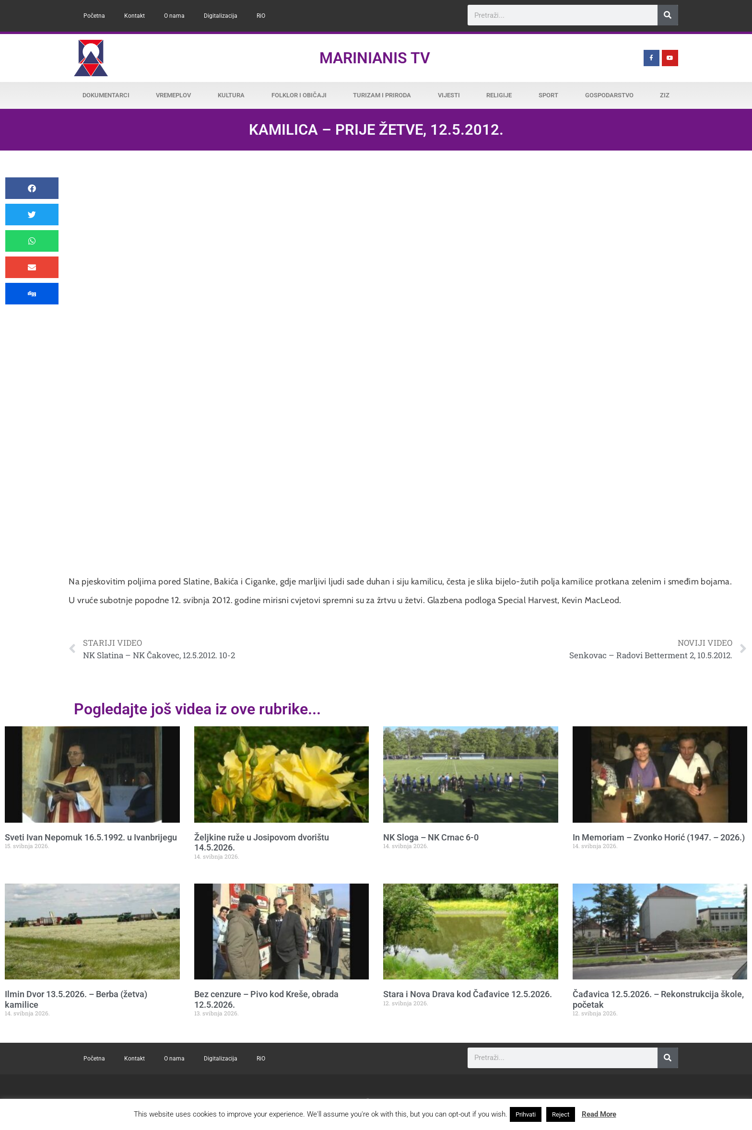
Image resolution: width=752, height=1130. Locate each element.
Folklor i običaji (299, 95)
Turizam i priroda (382, 95)
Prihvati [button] (526, 1114)
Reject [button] (560, 1114)
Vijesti (449, 95)
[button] (32, 188)
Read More (599, 1114)
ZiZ (665, 95)
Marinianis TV (374, 58)
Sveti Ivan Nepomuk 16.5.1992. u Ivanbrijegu (91, 837)
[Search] (668, 15)
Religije (499, 95)
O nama (174, 15)
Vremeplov (173, 95)
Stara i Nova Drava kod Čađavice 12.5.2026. (467, 994)
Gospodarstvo (609, 95)
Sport (548, 95)
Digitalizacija (220, 15)
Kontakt (134, 15)
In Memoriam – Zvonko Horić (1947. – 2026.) (659, 837)
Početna (94, 15)
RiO (261, 15)
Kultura (231, 95)
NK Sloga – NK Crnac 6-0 (431, 837)
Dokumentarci (105, 95)
